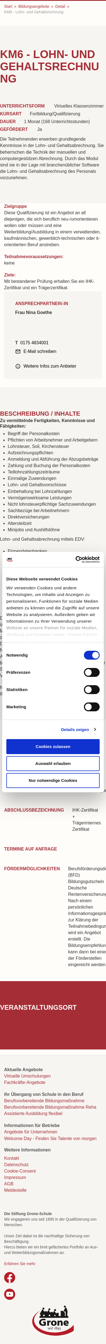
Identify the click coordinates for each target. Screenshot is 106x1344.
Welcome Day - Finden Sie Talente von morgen (50, 1138)
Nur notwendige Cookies (53, 780)
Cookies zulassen (53, 746)
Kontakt (11, 1158)
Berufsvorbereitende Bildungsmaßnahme (44, 1100)
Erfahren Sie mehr (19, 1263)
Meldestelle (15, 1190)
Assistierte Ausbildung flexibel (33, 1113)
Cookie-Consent (20, 1171)
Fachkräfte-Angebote (24, 1082)
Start (8, 6)
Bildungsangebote (33, 6)
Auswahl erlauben (53, 763)
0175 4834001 (34, 342)
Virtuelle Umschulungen (27, 1076)
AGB (9, 1183)
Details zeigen (75, 729)
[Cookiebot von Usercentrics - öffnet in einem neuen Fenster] (76, 559)
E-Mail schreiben (39, 351)
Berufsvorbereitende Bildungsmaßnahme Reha (50, 1107)
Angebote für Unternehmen (30, 1131)
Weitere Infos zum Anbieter (49, 366)
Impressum (15, 1177)
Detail (60, 6)
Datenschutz (16, 1164)
